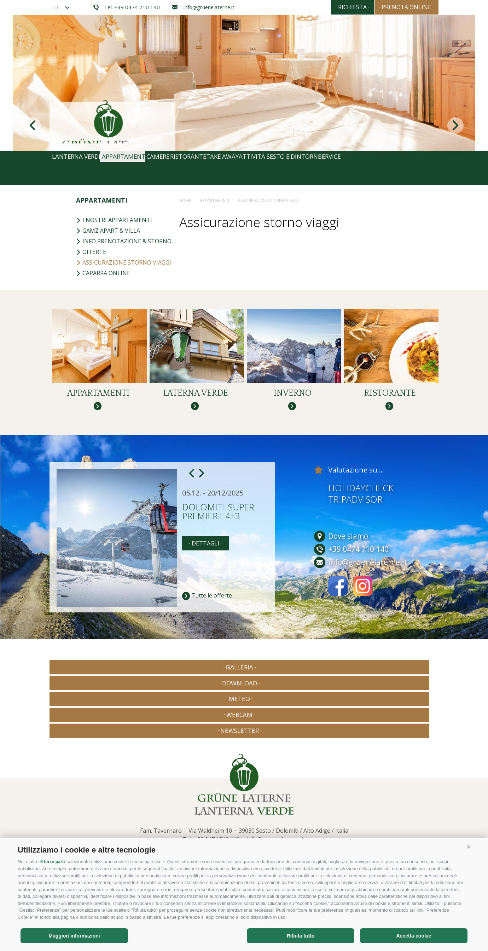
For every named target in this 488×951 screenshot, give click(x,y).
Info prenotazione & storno (124, 241)
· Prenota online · (400, 7)
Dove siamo (341, 552)
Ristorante (227, 168)
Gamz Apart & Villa (108, 230)
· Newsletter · (401, 684)
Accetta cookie (413, 936)
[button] (468, 847)
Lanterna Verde (80, 168)
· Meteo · (244, 684)
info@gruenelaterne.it (203, 7)
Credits (116, 814)
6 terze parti (53, 862)
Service (416, 168)
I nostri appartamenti (114, 220)
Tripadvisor (355, 515)
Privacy (139, 814)
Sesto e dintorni (366, 168)
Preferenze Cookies (272, 814)
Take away (273, 168)
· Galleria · (86, 684)
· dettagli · (205, 560)
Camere (185, 168)
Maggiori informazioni (74, 936)
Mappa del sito (170, 814)
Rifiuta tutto (301, 936)
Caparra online (103, 273)
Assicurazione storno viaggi (123, 262)
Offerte (91, 252)
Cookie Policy (207, 814)
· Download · (165, 684)
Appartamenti (140, 168)
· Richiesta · (333, 7)
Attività (314, 168)
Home (185, 200)
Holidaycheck (361, 504)
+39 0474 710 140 (217, 791)
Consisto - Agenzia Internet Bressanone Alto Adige (370, 813)
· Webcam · (322, 684)
